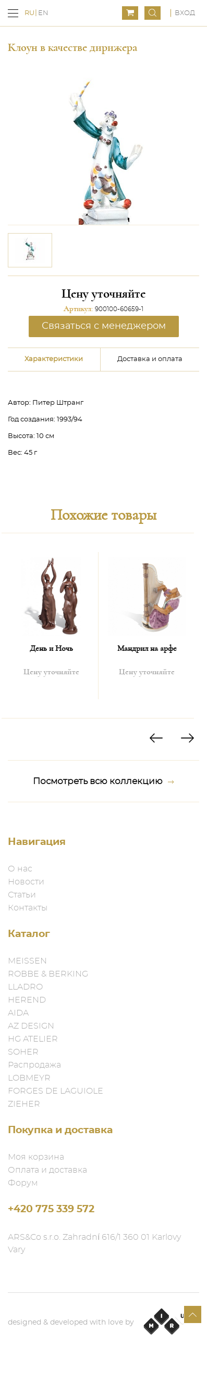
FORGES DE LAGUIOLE (55, 1091)
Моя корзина (36, 1157)
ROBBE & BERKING (48, 974)
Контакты (27, 908)
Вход (185, 13)
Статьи (22, 895)
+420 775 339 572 (51, 1209)
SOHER (23, 1052)
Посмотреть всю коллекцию (103, 781)
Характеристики (54, 359)
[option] (30, 250)
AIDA (18, 1013)
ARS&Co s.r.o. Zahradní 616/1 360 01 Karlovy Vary (94, 1243)
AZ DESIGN (31, 1026)
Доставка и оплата (149, 359)
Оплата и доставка (47, 1170)
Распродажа (34, 1065)
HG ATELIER (33, 1039)
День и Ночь (51, 648)
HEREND (27, 1000)
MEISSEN (27, 961)
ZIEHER (24, 1104)
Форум (23, 1183)
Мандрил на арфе (147, 648)
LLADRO (25, 987)
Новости (26, 882)
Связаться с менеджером (104, 326)
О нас (20, 869)
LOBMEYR (29, 1078)
